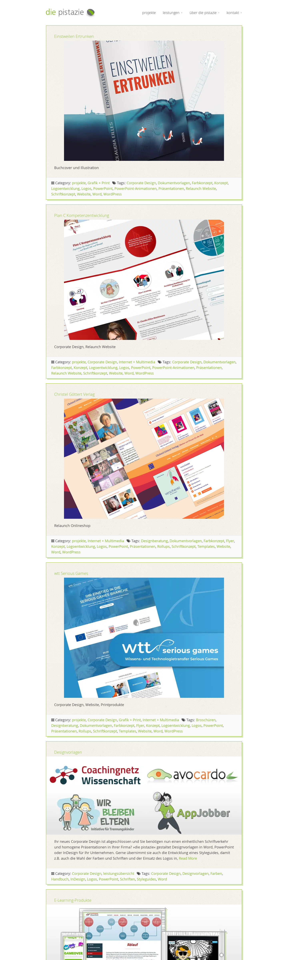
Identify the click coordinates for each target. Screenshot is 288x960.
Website (84, 194)
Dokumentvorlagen (174, 182)
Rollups (163, 546)
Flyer (230, 540)
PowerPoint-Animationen (135, 188)
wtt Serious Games (71, 573)
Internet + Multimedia (137, 362)
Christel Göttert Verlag (74, 394)
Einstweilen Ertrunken (74, 36)
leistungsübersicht (118, 873)
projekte (149, 13)
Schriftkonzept (63, 194)
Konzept (221, 182)
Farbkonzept (202, 182)
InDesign (77, 879)
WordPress (112, 194)
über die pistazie (203, 13)
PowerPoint (103, 188)
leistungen (171, 13)
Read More (188, 858)
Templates (206, 546)
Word (97, 194)
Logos (86, 188)
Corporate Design (141, 182)
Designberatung (154, 540)
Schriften (127, 879)
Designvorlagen (68, 752)
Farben (216, 873)
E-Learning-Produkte (72, 900)
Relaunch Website (201, 188)
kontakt (233, 13)
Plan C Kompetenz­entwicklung (81, 215)
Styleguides (146, 879)
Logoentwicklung (65, 188)
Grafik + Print (99, 182)
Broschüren (206, 719)
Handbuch (60, 879)
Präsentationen (171, 188)
